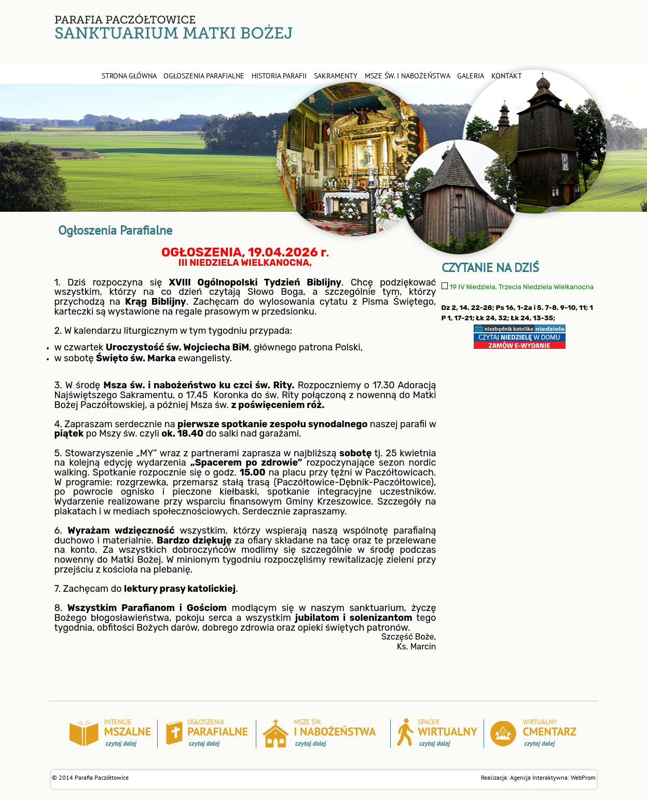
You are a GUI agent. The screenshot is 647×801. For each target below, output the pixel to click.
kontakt (506, 75)
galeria (470, 75)
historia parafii (279, 75)
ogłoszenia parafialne (203, 75)
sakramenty (335, 75)
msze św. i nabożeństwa (407, 75)
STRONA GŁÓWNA (129, 75)
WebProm (583, 777)
